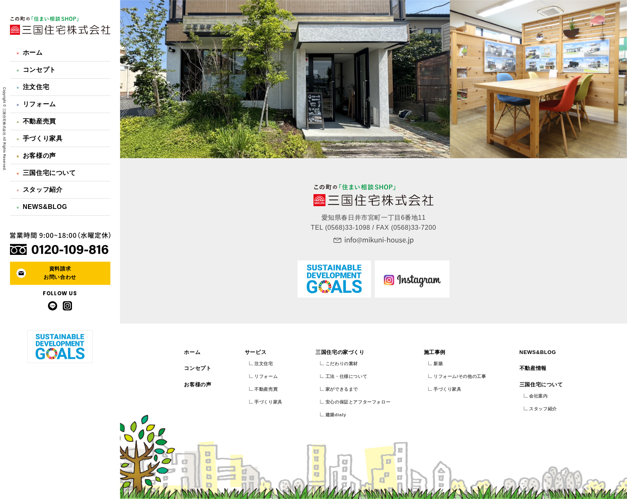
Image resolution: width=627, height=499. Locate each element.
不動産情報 (533, 368)
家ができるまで (341, 389)
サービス (255, 352)
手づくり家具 (39, 138)
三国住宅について (46, 172)
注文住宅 (32, 86)
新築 (438, 363)
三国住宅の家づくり (339, 352)
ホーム (29, 52)
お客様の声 (36, 155)
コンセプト (36, 69)
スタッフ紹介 (39, 189)
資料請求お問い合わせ (60, 273)
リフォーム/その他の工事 (459, 376)
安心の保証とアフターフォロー (357, 402)
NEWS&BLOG (41, 206)
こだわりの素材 (341, 363)
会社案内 (538, 396)
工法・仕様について (346, 376)
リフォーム (36, 104)
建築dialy (335, 414)
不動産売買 (36, 121)
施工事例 (434, 352)
